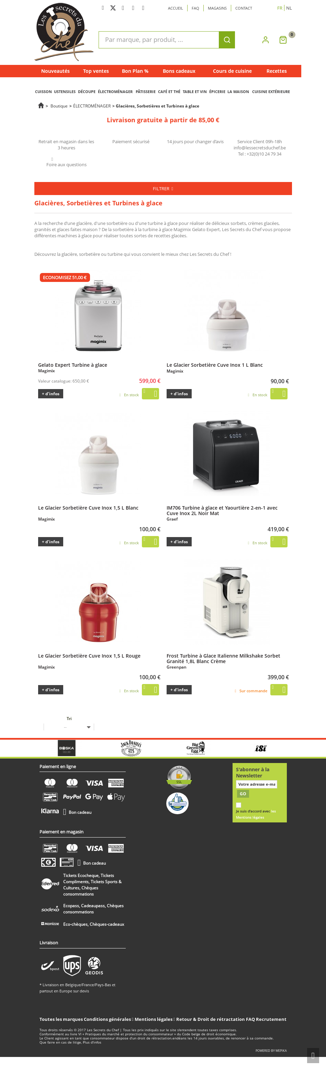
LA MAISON (238, 91)
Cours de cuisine (232, 71)
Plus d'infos (92, 1042)
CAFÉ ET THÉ (169, 91)
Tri (69, 718)
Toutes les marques (61, 1019)
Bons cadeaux (179, 71)
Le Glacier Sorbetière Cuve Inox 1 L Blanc (215, 365)
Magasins (217, 8)
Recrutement (271, 1019)
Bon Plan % (135, 71)
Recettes (277, 71)
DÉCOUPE (86, 91)
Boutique (59, 106)
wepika (281, 1050)
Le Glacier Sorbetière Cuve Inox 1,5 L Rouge (89, 655)
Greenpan (177, 667)
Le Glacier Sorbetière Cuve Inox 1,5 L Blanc (88, 507)
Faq (195, 8)
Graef (172, 519)
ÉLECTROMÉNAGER (115, 91)
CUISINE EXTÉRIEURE (271, 91)
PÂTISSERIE (146, 91)
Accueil (175, 8)
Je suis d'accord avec (256, 814)
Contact (243, 8)
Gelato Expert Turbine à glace (72, 365)
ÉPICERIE (217, 91)
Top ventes (96, 71)
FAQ (250, 1019)
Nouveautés (55, 71)
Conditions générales (108, 1019)
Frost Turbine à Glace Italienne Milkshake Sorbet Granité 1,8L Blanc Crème (223, 658)
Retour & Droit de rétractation (210, 1019)
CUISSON (43, 91)
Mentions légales (154, 1019)
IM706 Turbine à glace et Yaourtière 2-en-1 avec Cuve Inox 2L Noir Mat (222, 510)
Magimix (46, 371)
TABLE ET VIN (195, 91)
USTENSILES (65, 91)
